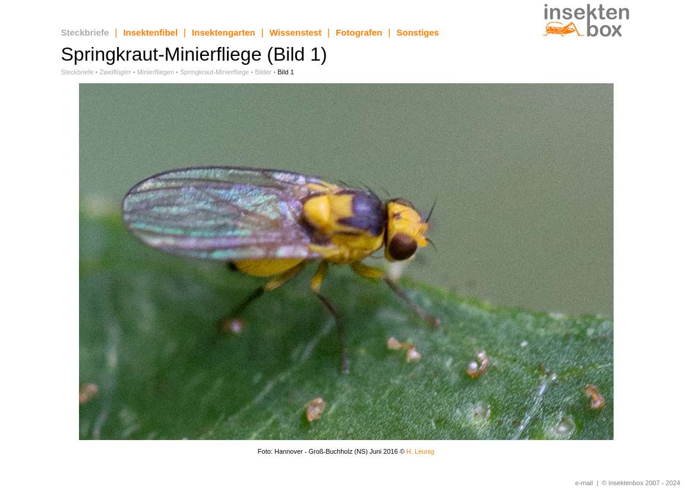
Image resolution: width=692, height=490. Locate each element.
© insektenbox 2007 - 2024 (641, 482)
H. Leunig (420, 451)
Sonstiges (418, 32)
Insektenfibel (150, 32)
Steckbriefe (85, 32)
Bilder (263, 72)
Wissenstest (295, 32)
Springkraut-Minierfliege (214, 72)
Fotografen (359, 32)
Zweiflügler (115, 72)
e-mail (584, 482)
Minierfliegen (155, 72)
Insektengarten (223, 32)
